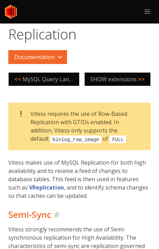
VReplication (46, 187)
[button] (147, 12)
